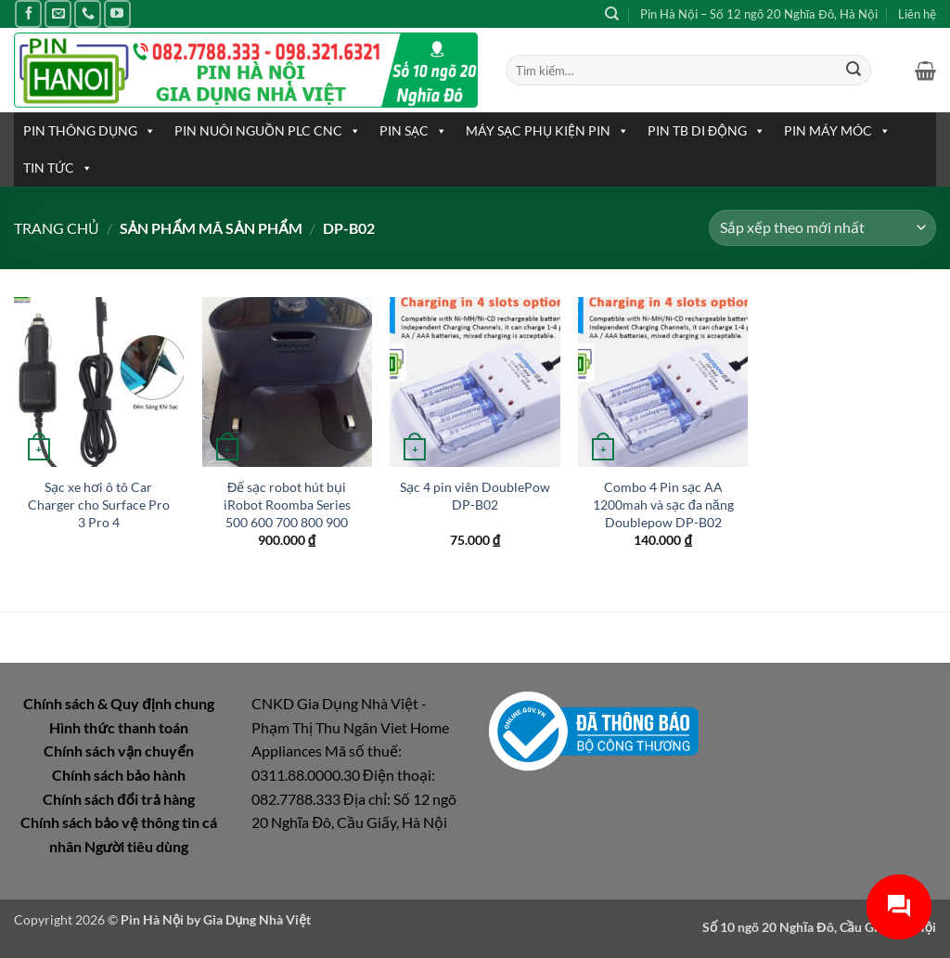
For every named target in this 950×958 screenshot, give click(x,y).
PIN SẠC (413, 130)
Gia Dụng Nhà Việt (257, 919)
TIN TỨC (58, 168)
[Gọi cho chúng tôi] (87, 13)
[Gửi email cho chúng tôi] (58, 13)
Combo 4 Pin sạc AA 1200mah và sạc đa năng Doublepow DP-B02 (663, 504)
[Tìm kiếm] (612, 14)
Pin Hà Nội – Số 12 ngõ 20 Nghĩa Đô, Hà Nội (759, 13)
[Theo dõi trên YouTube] (117, 13)
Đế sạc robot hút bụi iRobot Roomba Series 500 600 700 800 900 (287, 504)
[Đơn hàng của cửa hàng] (822, 228)
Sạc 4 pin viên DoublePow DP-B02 (475, 495)
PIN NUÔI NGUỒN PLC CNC (267, 130)
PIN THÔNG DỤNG (89, 130)
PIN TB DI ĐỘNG (706, 130)
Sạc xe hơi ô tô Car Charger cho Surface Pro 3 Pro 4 (99, 504)
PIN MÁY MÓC (837, 130)
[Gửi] (853, 70)
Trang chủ (56, 228)
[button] (925, 70)
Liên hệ (917, 13)
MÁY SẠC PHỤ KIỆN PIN (547, 130)
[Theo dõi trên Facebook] (28, 13)
